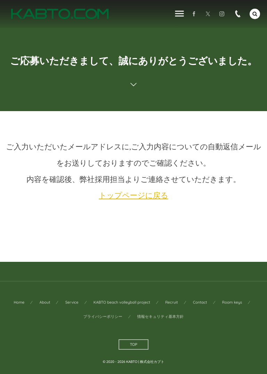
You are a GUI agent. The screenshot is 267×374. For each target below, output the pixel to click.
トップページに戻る (133, 195)
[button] (255, 14)
